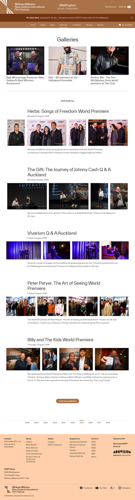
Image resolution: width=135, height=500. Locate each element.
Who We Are (31, 445)
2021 (93, 453)
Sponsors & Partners (78, 442)
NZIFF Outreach (55, 445)
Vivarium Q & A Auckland (51, 233)
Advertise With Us (77, 453)
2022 (93, 451)
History (29, 442)
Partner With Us (76, 456)
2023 (93, 448)
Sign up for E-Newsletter (10, 445)
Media (50, 438)
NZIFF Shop (9, 469)
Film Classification (34, 453)
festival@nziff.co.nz (12, 441)
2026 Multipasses (12, 472)
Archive (94, 438)
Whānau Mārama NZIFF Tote (16, 478)
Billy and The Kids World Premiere (60, 339)
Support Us (75, 438)
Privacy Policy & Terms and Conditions (33, 459)
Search (100, 25)
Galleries (63, 25)
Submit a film (119, 438)
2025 (93, 442)
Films (33, 25)
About (28, 438)
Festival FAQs (32, 451)
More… (94, 457)
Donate (73, 450)
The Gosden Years (12, 475)
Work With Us (32, 448)
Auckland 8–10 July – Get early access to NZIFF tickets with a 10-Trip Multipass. (67, 17)
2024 (93, 445)
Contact (7, 438)
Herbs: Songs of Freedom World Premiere (68, 111)
